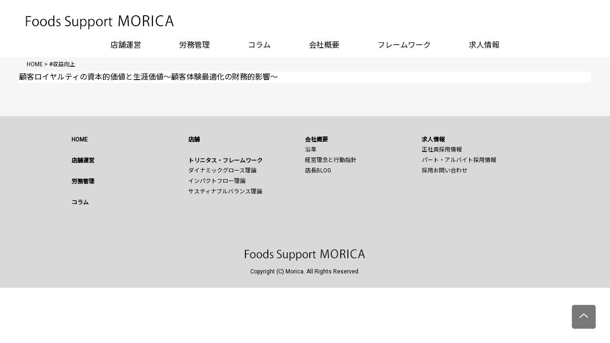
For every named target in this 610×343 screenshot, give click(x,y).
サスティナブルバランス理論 (225, 191)
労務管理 (194, 45)
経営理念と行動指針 (330, 160)
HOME (79, 139)
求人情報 (484, 45)
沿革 (310, 149)
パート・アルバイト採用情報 (459, 160)
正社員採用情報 (442, 149)
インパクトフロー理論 (216, 181)
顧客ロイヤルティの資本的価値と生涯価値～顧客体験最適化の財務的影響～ (148, 76)
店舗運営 (126, 45)
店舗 (194, 139)
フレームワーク (404, 45)
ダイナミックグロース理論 (222, 170)
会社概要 (324, 45)
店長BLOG (318, 170)
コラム (259, 45)
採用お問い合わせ (445, 170)
